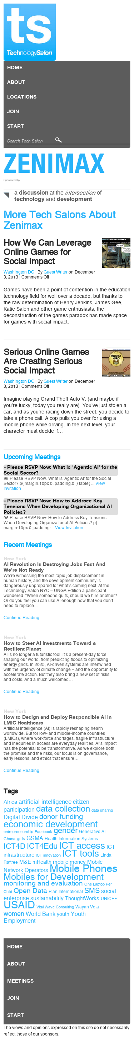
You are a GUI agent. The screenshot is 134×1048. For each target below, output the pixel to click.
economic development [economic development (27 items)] (51, 824)
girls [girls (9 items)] (21, 838)
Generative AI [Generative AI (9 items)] (92, 831)
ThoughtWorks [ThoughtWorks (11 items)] (82, 898)
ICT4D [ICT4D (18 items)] (14, 846)
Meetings (20, 981)
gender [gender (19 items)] (66, 830)
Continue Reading (21, 617)
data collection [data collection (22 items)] (63, 809)
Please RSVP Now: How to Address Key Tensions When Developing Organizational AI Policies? (58, 506)
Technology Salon (30, 32)
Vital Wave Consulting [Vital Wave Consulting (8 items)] (55, 907)
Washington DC (19, 272)
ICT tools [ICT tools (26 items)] (80, 853)
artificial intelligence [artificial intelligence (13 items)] (45, 802)
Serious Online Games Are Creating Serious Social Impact (46, 361)
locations (21, 97)
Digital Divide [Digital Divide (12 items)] (21, 817)
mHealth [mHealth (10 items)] (42, 862)
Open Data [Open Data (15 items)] (30, 891)
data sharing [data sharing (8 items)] (102, 810)
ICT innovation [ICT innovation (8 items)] (48, 855)
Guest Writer (56, 272)
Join (13, 111)
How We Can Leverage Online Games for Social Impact (47, 252)
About (16, 82)
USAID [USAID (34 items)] (19, 905)
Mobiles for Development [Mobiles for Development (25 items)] (54, 877)
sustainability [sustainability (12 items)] (47, 898)
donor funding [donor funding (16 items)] (61, 817)
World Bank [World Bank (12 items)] (40, 914)
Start (15, 126)
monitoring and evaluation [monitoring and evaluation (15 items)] (43, 883)
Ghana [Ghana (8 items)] (9, 839)
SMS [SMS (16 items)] (92, 891)
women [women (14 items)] (14, 914)
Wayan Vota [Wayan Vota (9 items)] (87, 906)
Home (15, 67)
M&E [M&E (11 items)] (25, 862)
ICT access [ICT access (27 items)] (82, 845)
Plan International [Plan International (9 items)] (66, 891)
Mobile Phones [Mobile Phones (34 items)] (84, 868)
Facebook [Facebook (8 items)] (43, 831)
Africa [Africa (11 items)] (10, 802)
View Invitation (68, 527)
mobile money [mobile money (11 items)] (69, 862)
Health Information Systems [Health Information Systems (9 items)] (71, 838)
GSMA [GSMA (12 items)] (34, 838)
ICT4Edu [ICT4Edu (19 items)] (42, 846)
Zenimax (54, 163)
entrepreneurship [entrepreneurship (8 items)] (18, 831)
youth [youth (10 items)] (63, 914)
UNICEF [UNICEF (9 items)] (109, 898)
